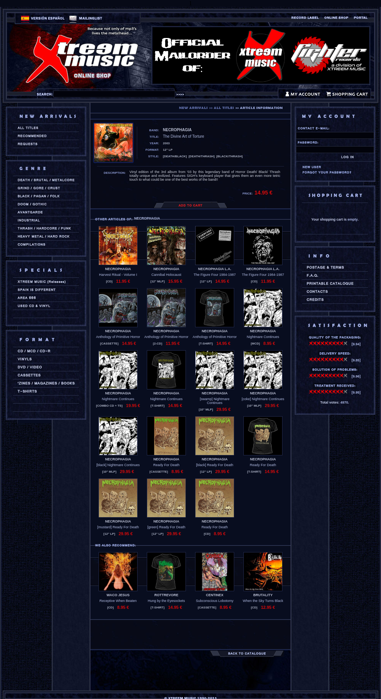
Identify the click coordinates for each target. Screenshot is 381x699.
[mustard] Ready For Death (118, 527)
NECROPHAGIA (118, 269)
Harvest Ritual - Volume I (118, 275)
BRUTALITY (263, 595)
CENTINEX (214, 595)
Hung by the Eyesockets (166, 601)
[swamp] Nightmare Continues (215, 401)
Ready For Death (166, 465)
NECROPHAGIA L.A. (215, 269)
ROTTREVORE (166, 595)
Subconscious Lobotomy (214, 601)
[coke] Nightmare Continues (262, 399)
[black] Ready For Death (214, 465)
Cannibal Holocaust (166, 275)
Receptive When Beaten (117, 601)
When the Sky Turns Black (263, 601)
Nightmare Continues (263, 337)
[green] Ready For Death (166, 527)
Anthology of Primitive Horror (118, 337)
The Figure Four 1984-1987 (215, 275)
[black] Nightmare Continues (118, 465)
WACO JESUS (118, 595)
